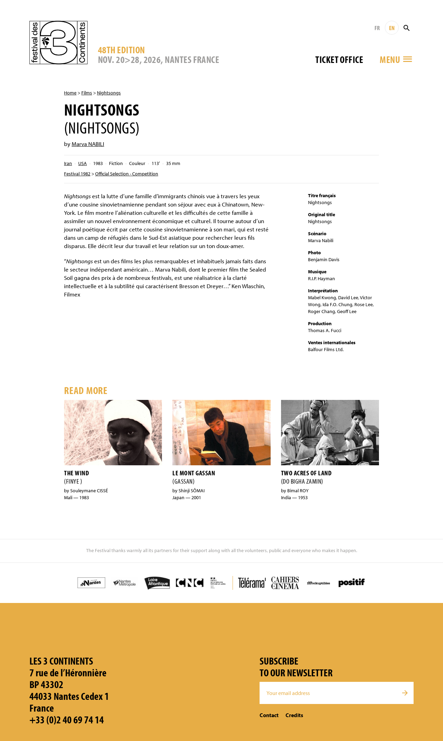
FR (377, 28)
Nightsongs (109, 93)
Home (70, 93)
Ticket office (339, 59)
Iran (68, 163)
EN (392, 28)
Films (86, 93)
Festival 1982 (77, 174)
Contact (269, 715)
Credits (294, 715)
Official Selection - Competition (126, 174)
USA (82, 163)
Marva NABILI (88, 143)
